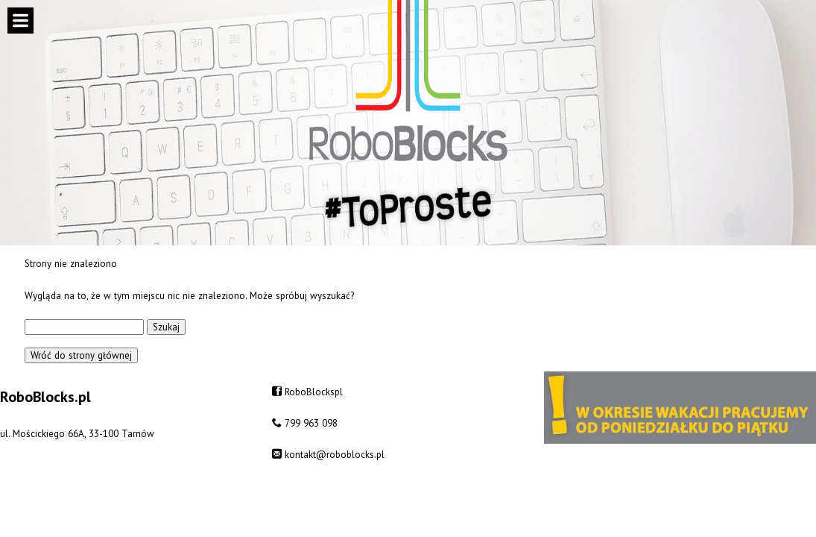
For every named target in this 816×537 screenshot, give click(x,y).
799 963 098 (311, 423)
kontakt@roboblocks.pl (335, 454)
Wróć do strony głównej (81, 355)
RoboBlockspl (314, 392)
